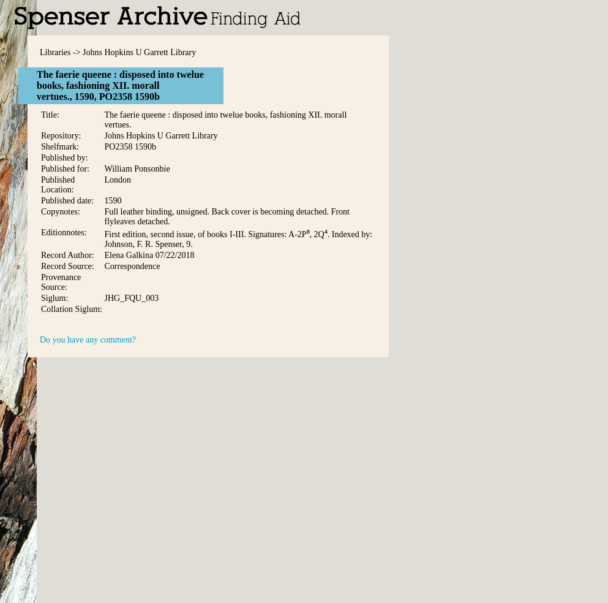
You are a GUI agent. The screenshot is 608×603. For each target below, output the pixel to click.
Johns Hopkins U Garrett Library (139, 52)
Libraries (55, 52)
